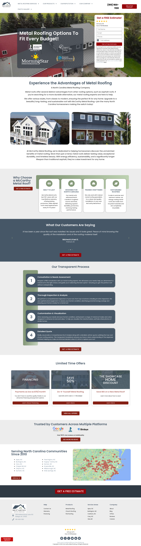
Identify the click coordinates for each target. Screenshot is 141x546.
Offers (112, 514)
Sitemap (81, 542)
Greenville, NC (49, 466)
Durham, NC (20, 471)
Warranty (47, 511)
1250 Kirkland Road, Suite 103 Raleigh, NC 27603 (24, 515)
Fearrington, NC (49, 460)
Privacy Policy (99, 62)
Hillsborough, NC (50, 468)
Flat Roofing (69, 514)
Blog (111, 511)
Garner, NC (48, 464)
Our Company (86, 3)
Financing (47, 514)
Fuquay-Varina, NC (50, 462)
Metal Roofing (70, 509)
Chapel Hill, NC (21, 466)
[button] (12, 238)
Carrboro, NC (92, 514)
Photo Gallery (25, 9)
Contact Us (47, 509)
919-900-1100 (19, 519)
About (112, 509)
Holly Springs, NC (50, 471)
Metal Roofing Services (28, 3)
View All (90, 519)
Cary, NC (19, 464)
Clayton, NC (20, 468)
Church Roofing (71, 511)
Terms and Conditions (113, 61)
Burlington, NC (21, 462)
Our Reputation (68, 3)
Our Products (50, 3)
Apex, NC (19, 460)
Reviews (112, 516)
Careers (112, 519)
